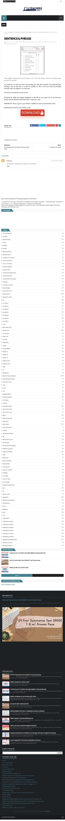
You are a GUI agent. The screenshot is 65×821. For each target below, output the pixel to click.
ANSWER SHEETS (7, 241)
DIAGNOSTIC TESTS (7, 298)
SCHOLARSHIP (6, 468)
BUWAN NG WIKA (7, 256)
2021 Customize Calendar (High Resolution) (23, 727)
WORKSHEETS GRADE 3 (8, 529)
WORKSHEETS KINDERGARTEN (10, 541)
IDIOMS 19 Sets (6, 798)
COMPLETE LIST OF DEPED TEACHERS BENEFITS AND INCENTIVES (27, 554)
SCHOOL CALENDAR (7, 471)
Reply (8, 167)
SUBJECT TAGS (6, 495)
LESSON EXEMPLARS (7, 398)
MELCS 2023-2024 (7, 414)
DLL (3, 301)
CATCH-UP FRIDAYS (7, 265)
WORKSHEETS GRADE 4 (8, 532)
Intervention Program (9, 380)
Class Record (6, 271)
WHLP (4, 514)
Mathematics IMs (7, 408)
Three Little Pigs (7, 807)
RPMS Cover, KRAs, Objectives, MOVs (13, 809)
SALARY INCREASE (7, 462)
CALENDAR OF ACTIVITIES (9, 259)
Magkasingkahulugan (8, 788)
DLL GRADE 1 (5, 304)
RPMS (4, 456)
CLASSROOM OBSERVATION (9, 274)
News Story (6, 426)
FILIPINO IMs (6, 344)
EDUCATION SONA (7, 329)
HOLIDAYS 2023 (6, 365)
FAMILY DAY (5, 338)
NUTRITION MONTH (7, 429)
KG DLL (4, 389)
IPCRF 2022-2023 (7, 383)
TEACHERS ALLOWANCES (9, 501)
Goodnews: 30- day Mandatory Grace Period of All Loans (19, 783)
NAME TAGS (5, 423)
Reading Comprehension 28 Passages (14, 779)
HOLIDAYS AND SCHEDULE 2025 (19, 705)
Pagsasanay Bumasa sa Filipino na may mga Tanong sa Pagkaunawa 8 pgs (33, 734)
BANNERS (5, 247)
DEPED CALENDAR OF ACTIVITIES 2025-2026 (23, 698)
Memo (4, 417)
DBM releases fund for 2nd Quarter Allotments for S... (18, 805)
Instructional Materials (20, 33)
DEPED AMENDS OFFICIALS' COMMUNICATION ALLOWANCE (27, 712)
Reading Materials (7, 453)
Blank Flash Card (7, 766)
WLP (4, 517)
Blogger (48, 813)
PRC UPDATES (6, 444)
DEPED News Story (7, 292)
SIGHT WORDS (6, 483)
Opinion (5, 432)
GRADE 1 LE (5, 353)
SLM (4, 489)
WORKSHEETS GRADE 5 (8, 535)
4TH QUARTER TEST (7, 235)
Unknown (9, 162)
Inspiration (6, 374)
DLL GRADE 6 (6, 320)
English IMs (11, 33)
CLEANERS (5, 283)
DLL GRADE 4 (6, 314)
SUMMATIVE (5, 498)
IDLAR (4, 368)
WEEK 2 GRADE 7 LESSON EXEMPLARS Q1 (21, 720)
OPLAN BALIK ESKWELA (8, 435)
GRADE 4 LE (5, 356)
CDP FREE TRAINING (7, 268)
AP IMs (4, 244)
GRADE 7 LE (5, 359)
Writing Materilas (7, 547)
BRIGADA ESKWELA (7, 253)
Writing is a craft (7, 544)
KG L (4, 392)
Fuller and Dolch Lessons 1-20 (11, 775)
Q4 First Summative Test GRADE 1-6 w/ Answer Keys (24, 562)
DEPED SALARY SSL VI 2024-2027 (19, 569)
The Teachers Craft (8, 586)
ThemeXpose (11, 818)
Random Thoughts (8, 450)
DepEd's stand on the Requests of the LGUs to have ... (18, 777)
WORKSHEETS (6, 520)
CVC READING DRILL (8, 792)
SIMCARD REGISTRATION (8, 486)
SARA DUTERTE (6, 465)
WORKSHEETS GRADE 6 (8, 538)
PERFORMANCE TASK (8, 441)
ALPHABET (5, 238)
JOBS (4, 386)
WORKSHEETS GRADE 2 (44, 33)
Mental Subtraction (8, 771)
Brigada (5, 250)
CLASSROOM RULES (7, 277)
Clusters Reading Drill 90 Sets (11, 790)
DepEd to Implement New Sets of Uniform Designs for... (19, 786)
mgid (16, 577)
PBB (3, 438)
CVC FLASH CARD (7, 764)
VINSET (4, 508)
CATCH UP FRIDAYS (7, 262)
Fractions (5, 768)
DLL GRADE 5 (6, 317)
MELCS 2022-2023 (7, 410)
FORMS (4, 347)
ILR (3, 371)
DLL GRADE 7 (5, 323)
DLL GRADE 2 (6, 307)
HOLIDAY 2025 (6, 362)
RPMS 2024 (5, 459)
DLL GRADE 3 (6, 310)
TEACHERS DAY (6, 504)
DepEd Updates (6, 295)
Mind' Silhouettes (7, 420)
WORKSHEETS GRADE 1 (32, 33)
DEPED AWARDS (6, 289)
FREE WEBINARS (6, 350)
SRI (3, 492)
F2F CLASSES (6, 335)
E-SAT (4, 326)
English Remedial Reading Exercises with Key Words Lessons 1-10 (21, 800)
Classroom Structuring (9, 280)
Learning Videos (7, 395)
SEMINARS (5, 474)
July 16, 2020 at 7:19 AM (57, 162)
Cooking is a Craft (8, 286)
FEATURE (5, 341)
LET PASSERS (6, 401)
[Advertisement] (17, 142)
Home (5, 33)
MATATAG (5, 404)
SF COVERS (5, 477)
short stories (6, 480)
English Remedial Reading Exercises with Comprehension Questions (23, 803)
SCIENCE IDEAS (6, 796)
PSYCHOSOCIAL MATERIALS (9, 447)
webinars (5, 511)
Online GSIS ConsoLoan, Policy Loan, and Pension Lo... (18, 794)
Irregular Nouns (6, 773)
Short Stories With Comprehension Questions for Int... (18, 781)
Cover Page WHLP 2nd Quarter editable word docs (25, 742)
